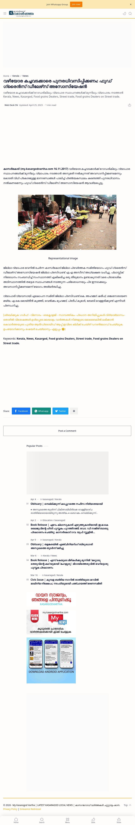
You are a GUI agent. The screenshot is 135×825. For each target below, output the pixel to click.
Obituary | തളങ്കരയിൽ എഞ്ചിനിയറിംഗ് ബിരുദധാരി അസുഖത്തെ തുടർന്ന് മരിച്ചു (62, 546)
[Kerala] (58, 499)
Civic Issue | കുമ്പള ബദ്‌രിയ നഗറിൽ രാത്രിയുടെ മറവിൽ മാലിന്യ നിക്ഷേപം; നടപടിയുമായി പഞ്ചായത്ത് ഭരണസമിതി (66, 581)
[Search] (130, 13)
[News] (54, 555)
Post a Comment (67, 430)
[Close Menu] (131, 4)
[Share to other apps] (74, 411)
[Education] (48, 520)
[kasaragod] (48, 499)
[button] (124, 13)
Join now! (76, 4)
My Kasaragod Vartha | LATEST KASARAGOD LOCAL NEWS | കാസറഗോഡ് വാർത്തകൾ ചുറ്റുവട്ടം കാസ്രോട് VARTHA (74, 805)
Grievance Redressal (30, 809)
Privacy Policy (10, 809)
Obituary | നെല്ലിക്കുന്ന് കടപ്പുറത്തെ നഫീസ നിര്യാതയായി (67, 503)
